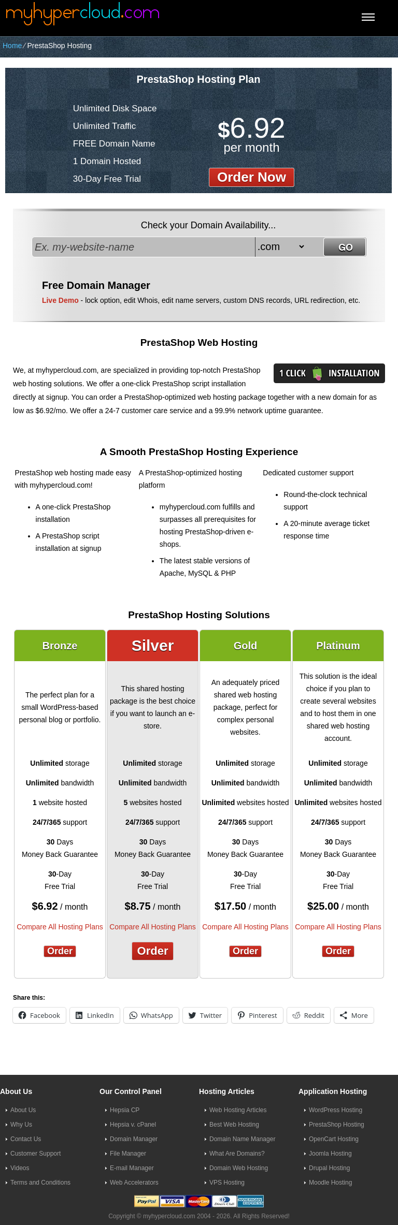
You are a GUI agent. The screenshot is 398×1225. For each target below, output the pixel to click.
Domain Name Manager (242, 1139)
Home (12, 45)
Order (60, 951)
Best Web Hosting (234, 1124)
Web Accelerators (134, 1182)
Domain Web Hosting (238, 1168)
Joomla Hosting (330, 1153)
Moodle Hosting (330, 1182)
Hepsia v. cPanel (133, 1124)
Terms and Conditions (40, 1182)
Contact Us (25, 1139)
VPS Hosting (227, 1182)
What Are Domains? (237, 1153)
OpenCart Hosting (334, 1139)
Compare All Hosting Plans (60, 927)
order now (251, 177)
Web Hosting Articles (238, 1110)
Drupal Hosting (329, 1168)
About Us (23, 1110)
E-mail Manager (132, 1168)
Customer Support (35, 1153)
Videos (19, 1168)
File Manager (128, 1153)
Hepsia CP (124, 1110)
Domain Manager (134, 1139)
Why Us (21, 1124)
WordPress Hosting (335, 1110)
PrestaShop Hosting (336, 1124)
